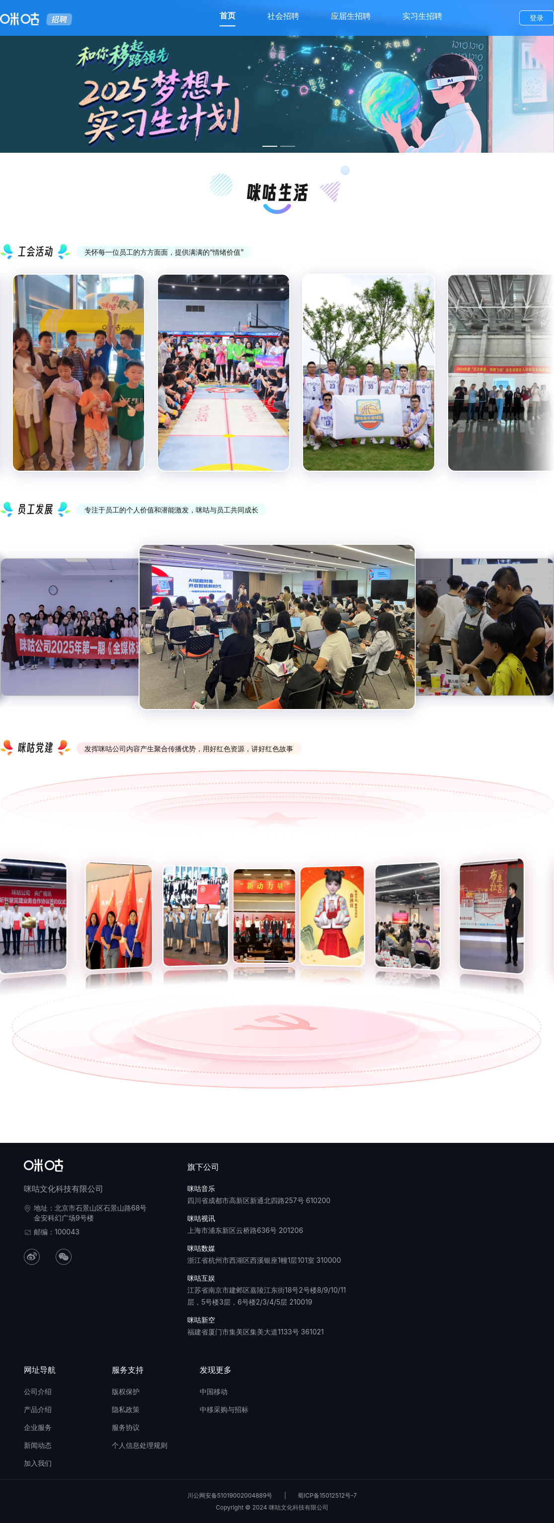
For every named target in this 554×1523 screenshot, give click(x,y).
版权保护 (126, 1391)
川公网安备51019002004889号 (230, 1495)
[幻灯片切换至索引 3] (269, 146)
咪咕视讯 (201, 1218)
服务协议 (126, 1427)
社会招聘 (283, 16)
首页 (228, 15)
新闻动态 (38, 1445)
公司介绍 (38, 1391)
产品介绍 (38, 1409)
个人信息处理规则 (139, 1445)
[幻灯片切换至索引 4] (287, 146)
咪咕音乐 (201, 1188)
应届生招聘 (351, 16)
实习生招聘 (422, 16)
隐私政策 (126, 1409)
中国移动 (214, 1391)
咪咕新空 (201, 1320)
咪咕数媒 (201, 1248)
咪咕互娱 (201, 1278)
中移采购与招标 (224, 1409)
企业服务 (38, 1427)
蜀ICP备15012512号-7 (327, 1495)
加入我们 (38, 1463)
